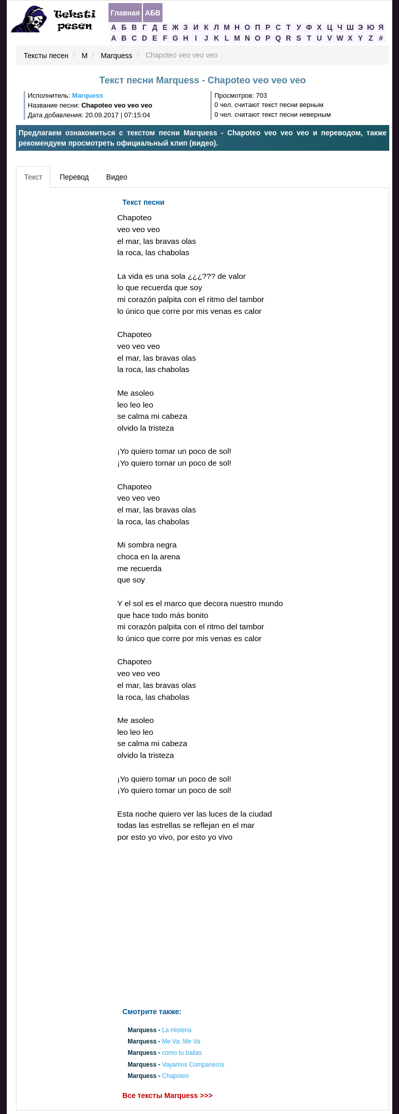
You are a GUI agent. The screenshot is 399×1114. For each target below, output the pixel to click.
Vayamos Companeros (193, 1064)
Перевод (74, 177)
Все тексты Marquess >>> (167, 1095)
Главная (125, 13)
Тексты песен (46, 55)
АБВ (152, 13)
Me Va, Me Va (181, 1042)
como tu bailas (182, 1053)
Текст (33, 177)
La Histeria (176, 1030)
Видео (117, 177)
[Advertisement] (65, 347)
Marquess (116, 55)
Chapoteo (175, 1076)
